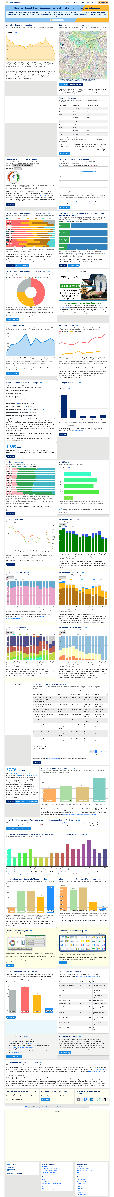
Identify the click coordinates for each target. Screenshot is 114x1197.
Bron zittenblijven (12, 373)
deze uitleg (43, 195)
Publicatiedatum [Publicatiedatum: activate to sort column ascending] (75, 694)
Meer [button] (93, 2)
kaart (33, 1049)
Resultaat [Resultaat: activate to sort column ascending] (60, 694)
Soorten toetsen (64, 153)
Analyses (79, 1166)
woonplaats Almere (33, 1043)
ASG (17, 403)
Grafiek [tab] (10, 32)
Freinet (95, 1071)
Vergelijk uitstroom (22, 265)
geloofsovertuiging (100, 1069)
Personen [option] (62, 524)
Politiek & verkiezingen (48, 1189)
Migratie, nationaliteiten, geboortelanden (54, 1185)
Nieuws (79, 1172)
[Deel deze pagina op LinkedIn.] (92, 1099)
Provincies (45, 1172)
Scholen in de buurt (75, 85)
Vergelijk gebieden (12, 319)
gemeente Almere (16, 1053)
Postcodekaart (81, 1183)
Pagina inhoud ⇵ (57, 20)
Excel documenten (29, 958)
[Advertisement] (30, 111)
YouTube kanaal (81, 1194)
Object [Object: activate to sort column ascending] (97, 694)
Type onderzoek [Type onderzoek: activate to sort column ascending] (38, 694)
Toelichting (10, 205)
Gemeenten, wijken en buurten (51, 1168)
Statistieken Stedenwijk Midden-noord (18, 828)
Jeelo (101, 1071)
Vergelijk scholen (74, 265)
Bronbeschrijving (65, 1053)
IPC (99, 1071)
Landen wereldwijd (47, 1174)
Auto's (44, 1179)
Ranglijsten (80, 1174)
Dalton (90, 1071)
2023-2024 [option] (17, 169)
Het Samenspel (89, 93)
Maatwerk (80, 1192)
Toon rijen (38, 748)
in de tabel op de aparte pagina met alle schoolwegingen (79, 814)
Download (10, 965)
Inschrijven (45, 1099)
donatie (14, 1098)
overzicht (61, 204)
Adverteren (80, 1188)
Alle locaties (10, 1017)
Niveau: (8, 166)
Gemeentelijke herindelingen (85, 1170)
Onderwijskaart (81, 1181)
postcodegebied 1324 (79, 430)
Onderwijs (45, 1187)
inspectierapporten (53, 759)
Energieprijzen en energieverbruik (52, 1183)
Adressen (44, 1166)
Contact (79, 1190)
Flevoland (41, 409)
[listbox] (22, 165)
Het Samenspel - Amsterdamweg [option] (22, 166)
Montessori (9, 1073)
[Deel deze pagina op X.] (105, 1099)
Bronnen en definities (83, 1168)
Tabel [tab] (16, 32)
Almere (30, 409)
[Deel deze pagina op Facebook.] (85, 1099)
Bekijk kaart (63, 85)
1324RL (25, 406)
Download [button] (103, 2)
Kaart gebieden (81, 1179)
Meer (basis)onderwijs (14, 1056)
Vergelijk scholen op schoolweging (26, 801)
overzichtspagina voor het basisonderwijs (21, 1047)
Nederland (52, 1172)
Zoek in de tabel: (94, 691)
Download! (63, 963)
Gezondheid (45, 1181)
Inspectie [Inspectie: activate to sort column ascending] (87, 694)
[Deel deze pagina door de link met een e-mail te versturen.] (79, 1099)
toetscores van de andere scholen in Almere (80, 202)
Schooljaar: (9, 169)
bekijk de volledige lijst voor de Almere (87, 976)
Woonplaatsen (53, 1170)
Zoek (67, 2)
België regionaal (58, 1174)
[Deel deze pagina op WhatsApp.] (98, 1099)
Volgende (104, 751)
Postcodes (45, 1170)
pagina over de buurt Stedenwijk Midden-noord (58, 823)
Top (88, 1107)
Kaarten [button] (85, 2)
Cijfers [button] (75, 2)
